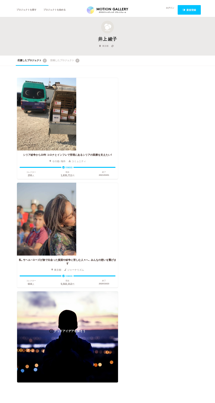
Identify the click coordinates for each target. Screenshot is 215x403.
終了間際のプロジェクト (76, 251)
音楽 (38, 246)
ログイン (168, 10)
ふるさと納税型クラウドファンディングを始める (126, 270)
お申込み (106, 236)
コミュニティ (23, 255)
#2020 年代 (165, 241)
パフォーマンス (44, 265)
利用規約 (164, 260)
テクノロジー (23, 265)
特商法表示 (165, 270)
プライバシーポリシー (171, 265)
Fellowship (107, 260)
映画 (18, 241)
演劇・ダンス (22, 260)
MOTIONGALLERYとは (172, 236)
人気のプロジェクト (74, 241)
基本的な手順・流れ (111, 246)
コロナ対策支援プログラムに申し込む (121, 279)
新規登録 (189, 10)
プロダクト (42, 255)
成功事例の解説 (109, 251)
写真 (18, 246)
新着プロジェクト (73, 246)
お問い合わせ (166, 251)
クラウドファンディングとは (116, 241)
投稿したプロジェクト (64, 63)
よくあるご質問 (167, 246)
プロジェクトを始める (57, 10)
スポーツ (20, 270)
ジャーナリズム (24, 274)
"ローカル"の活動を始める (115, 265)
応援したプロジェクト (32, 63)
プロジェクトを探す (27, 10)
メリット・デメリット (112, 255)
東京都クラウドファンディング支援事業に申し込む (126, 274)
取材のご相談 (166, 255)
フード (39, 270)
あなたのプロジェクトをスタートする (107, 209)
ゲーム (39, 251)
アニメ (19, 251)
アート (39, 241)
